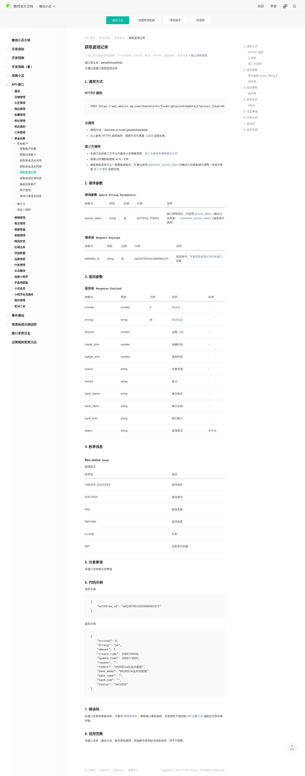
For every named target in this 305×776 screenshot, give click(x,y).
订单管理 (19, 132)
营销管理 (19, 217)
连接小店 (18, 75)
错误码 (176, 307)
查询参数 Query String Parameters (265, 75)
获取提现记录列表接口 (209, 256)
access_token (203, 213)
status (251, 105)
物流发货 (19, 241)
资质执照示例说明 (24, 324)
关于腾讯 (90, 770)
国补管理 (19, 300)
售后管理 (19, 223)
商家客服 (19, 229)
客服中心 (133, 770)
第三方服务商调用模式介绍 (161, 153)
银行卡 (21, 203)
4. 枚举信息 (251, 99)
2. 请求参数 (251, 69)
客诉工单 (19, 306)
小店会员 (19, 288)
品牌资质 (19, 259)
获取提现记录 (28, 172)
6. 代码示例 (251, 117)
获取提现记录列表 (31, 178)
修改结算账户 (28, 184)
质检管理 (19, 235)
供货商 (200, 20)
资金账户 (22, 143)
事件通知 (18, 315)
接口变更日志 (21, 333)
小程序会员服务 (23, 294)
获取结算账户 (28, 154)
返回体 (252, 93)
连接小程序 (21, 276)
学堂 (273, 6)
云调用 (149, 135)
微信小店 (117, 20)
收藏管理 (19, 114)
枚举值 (212, 430)
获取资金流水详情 (31, 160)
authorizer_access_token (163, 164)
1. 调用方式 (251, 46)
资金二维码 (24, 209)
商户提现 (25, 190)
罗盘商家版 (21, 282)
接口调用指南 (199, 55)
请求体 (252, 81)
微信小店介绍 (21, 40)
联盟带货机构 (146, 20)
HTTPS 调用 (255, 52)
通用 (17, 91)
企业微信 (19, 270)
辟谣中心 (119, 770)
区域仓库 (19, 247)
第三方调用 (100, 169)
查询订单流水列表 (31, 196)
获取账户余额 (28, 148)
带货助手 (175, 20)
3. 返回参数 (251, 87)
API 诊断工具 (195, 716)
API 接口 (18, 84)
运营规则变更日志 (24, 342)
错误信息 (177, 319)
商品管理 (19, 108)
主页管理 (19, 102)
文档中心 (104, 770)
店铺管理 (19, 97)
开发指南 (18, 58)
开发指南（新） (22, 66)
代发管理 (19, 264)
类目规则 (19, 126)
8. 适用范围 (251, 129)
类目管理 (19, 120)
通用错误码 (130, 716)
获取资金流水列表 (31, 166)
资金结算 (19, 138)
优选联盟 (19, 253)
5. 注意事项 (251, 111)
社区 (261, 6)
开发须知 (18, 49)
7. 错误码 (249, 123)
